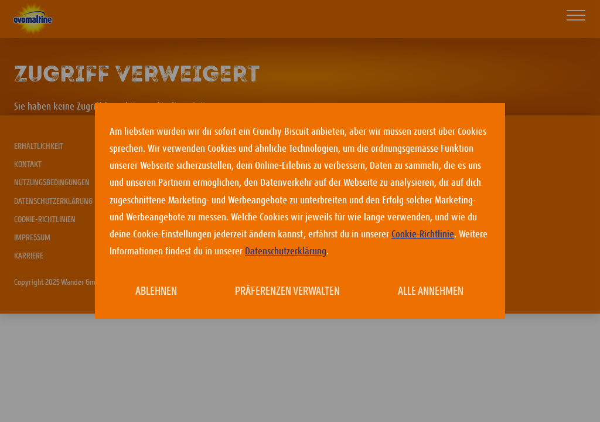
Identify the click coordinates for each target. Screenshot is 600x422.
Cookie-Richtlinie (422, 234)
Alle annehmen (430, 292)
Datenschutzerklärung (285, 251)
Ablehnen (156, 292)
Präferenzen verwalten (287, 292)
